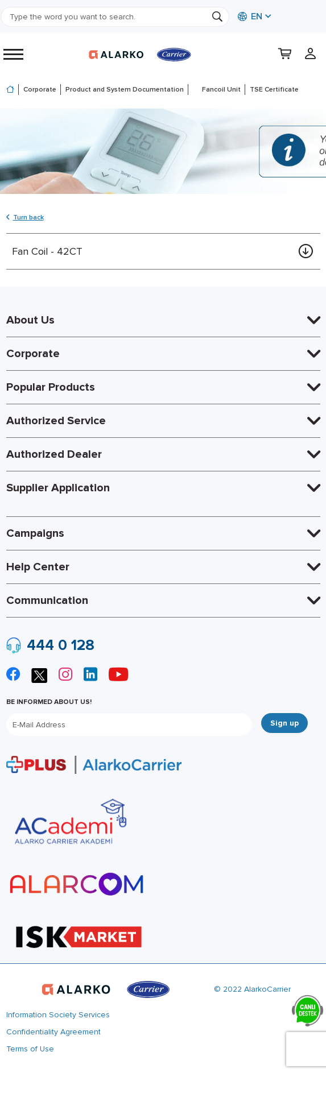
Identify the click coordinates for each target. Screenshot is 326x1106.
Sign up (284, 723)
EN (250, 16)
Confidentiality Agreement (53, 1032)
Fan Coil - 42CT (47, 251)
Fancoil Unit (221, 89)
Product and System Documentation (124, 89)
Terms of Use (30, 1049)
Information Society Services (58, 1015)
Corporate (39, 89)
